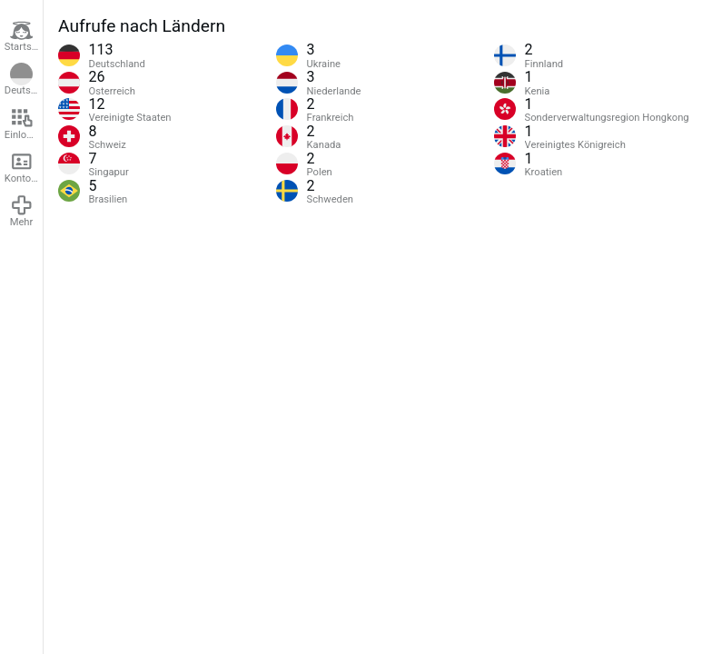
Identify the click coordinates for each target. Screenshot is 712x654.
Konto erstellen (24, 167)
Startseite (24, 36)
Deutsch (23, 80)
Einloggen (24, 123)
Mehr (22, 210)
